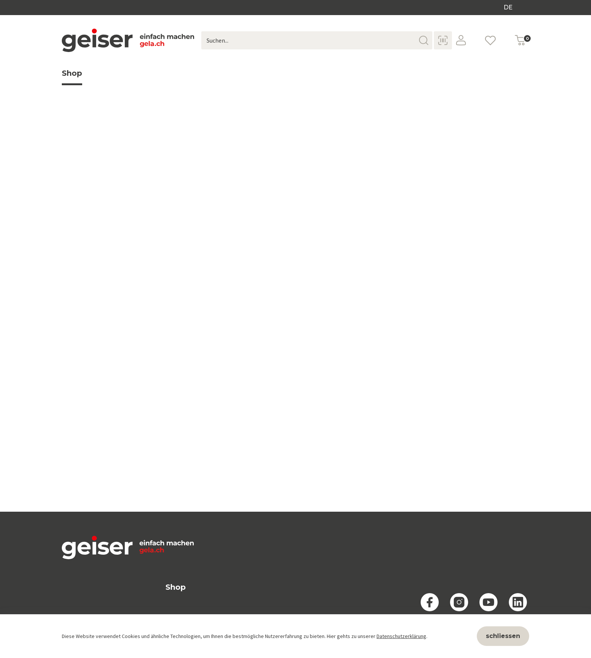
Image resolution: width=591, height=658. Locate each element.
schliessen (503, 636)
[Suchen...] (316, 40)
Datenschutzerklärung (401, 636)
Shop (72, 77)
